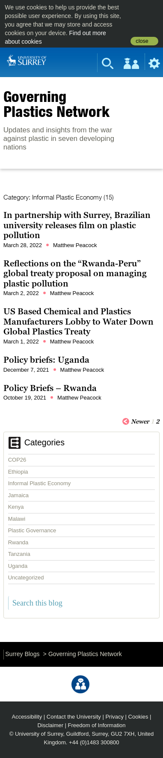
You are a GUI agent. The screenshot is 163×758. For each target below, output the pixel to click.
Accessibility (27, 716)
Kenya (16, 507)
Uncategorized (26, 577)
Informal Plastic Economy (39, 483)
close (142, 41)
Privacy (114, 716)
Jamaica (18, 495)
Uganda (18, 566)
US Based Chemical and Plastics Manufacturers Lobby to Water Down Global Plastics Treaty (78, 321)
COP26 (17, 460)
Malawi (16, 519)
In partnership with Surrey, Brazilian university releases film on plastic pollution (77, 225)
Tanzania (19, 554)
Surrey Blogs (22, 654)
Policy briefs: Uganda (46, 359)
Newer (135, 421)
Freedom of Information (97, 725)
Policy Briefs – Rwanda (50, 388)
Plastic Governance (32, 530)
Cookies (138, 716)
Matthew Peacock (75, 245)
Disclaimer (50, 725)
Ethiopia (18, 472)
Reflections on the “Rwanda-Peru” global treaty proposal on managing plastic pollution (75, 273)
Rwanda (18, 542)
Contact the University (74, 716)
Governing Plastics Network (56, 103)
